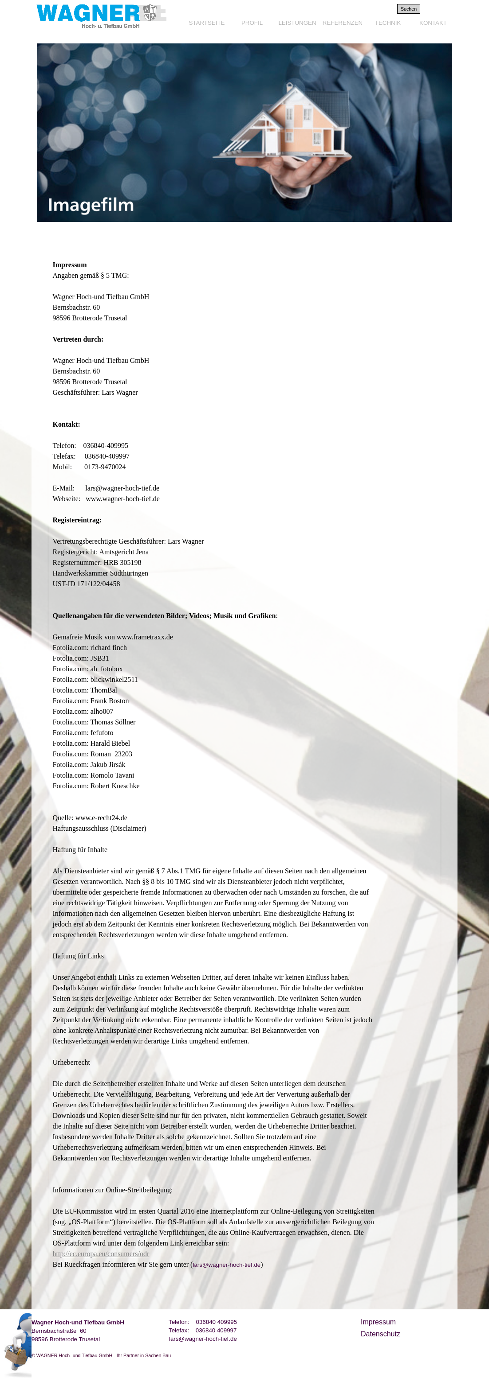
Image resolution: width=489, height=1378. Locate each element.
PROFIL (252, 22)
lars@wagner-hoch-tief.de (203, 1338)
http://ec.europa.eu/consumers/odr (101, 1253)
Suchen (409, 9)
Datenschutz (380, 1334)
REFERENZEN (343, 22)
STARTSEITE (207, 22)
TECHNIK (388, 22)
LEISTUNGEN (297, 22)
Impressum (378, 1322)
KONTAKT (433, 22)
